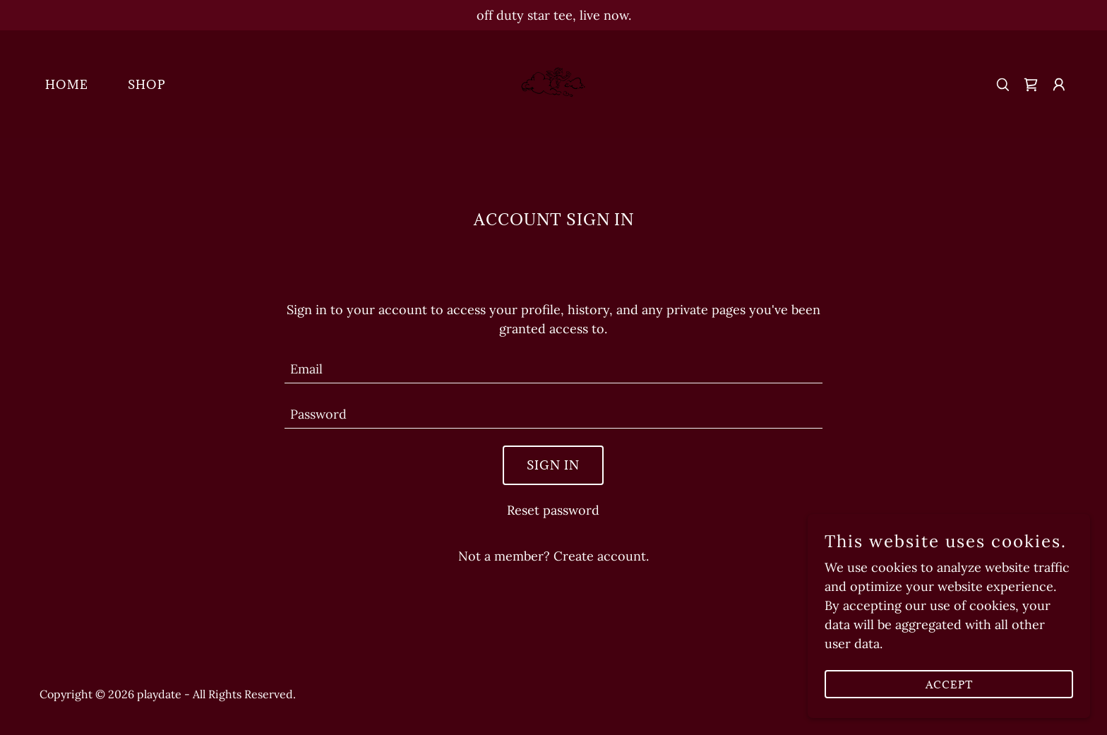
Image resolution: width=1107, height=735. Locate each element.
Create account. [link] (601, 556)
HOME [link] (66, 84)
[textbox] (554, 369)
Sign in (553, 465)
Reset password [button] (553, 510)
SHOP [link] (147, 84)
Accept (949, 684)
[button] (1059, 85)
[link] (553, 83)
